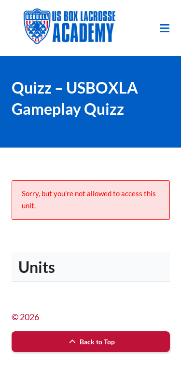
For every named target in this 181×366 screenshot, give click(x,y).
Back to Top (91, 342)
